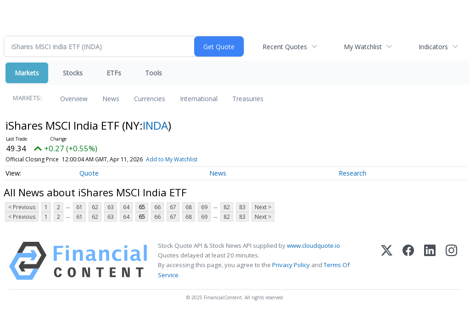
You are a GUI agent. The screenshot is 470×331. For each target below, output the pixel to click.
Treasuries (247, 98)
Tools (153, 72)
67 (173, 207)
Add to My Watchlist (171, 159)
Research (352, 173)
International (199, 98)
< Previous (21, 207)
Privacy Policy (291, 265)
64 (126, 207)
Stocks (73, 72)
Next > (263, 207)
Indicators (433, 46)
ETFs (113, 72)
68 (188, 207)
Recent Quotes (285, 46)
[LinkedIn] (429, 261)
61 (79, 207)
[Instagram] (451, 261)
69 (204, 207)
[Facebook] (408, 261)
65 (142, 207)
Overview (74, 98)
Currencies (149, 98)
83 (242, 207)
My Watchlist (363, 46)
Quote (89, 173)
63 (110, 207)
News (110, 98)
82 (227, 207)
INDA (155, 125)
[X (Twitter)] (386, 261)
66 (157, 207)
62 (95, 207)
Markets (27, 72)
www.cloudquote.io (313, 245)
